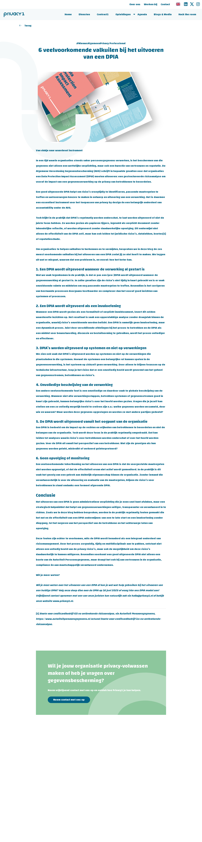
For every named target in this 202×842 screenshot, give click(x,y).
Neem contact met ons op (69, 699)
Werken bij (150, 4)
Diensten (84, 14)
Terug (25, 25)
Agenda (142, 14)
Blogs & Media (163, 14)
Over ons (134, 4)
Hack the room (187, 14)
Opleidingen (123, 14)
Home (68, 14)
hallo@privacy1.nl (142, 595)
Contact (165, 4)
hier (131, 590)
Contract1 (103, 14)
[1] (164, 233)
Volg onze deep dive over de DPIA (78, 590)
